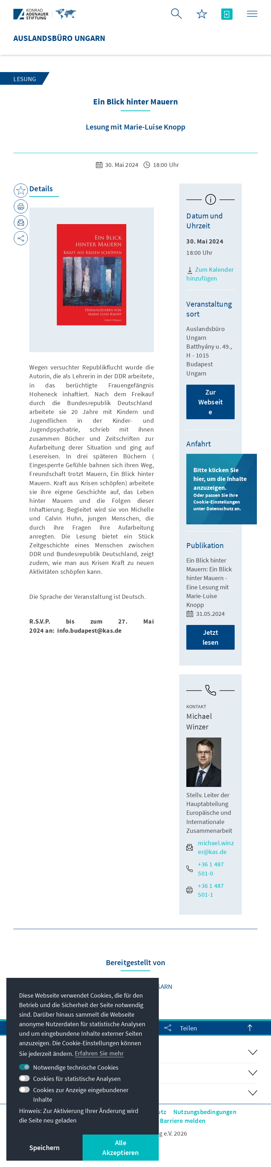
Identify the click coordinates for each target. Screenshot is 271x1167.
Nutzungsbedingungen (204, 1112)
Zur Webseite (210, 401)
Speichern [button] (44, 1147)
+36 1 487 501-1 (205, 890)
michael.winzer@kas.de (210, 847)
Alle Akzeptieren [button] (120, 1147)
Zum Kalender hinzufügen (210, 273)
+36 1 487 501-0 (205, 868)
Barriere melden (182, 1121)
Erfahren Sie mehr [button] (99, 1053)
